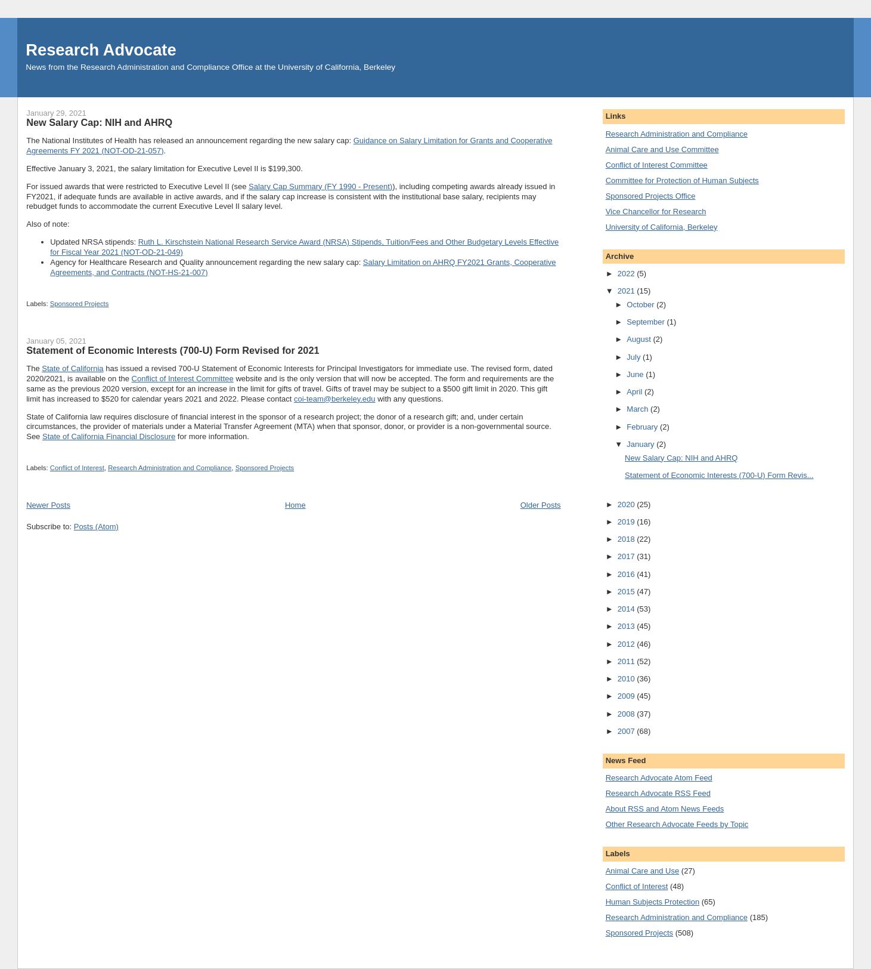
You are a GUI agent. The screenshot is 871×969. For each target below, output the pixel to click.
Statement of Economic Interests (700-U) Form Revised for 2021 (172, 350)
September (647, 321)
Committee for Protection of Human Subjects (682, 180)
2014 (627, 608)
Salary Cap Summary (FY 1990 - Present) (320, 186)
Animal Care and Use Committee (662, 149)
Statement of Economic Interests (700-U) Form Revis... (719, 475)
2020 (627, 504)
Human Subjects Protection (653, 901)
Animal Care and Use (643, 870)
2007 (627, 731)
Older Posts (540, 505)
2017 (627, 556)
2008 (627, 713)
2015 (627, 591)
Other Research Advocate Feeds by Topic (677, 824)
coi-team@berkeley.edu (335, 398)
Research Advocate (101, 50)
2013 (627, 626)
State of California (72, 368)
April (635, 391)
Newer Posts (48, 505)
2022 (627, 273)
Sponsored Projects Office (651, 196)
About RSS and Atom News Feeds (665, 808)
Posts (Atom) (96, 526)
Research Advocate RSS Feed (658, 793)
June (636, 374)
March (638, 409)
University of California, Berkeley (662, 227)
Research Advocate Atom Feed (659, 777)
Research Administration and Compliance (169, 467)
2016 (627, 574)
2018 (627, 539)
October (641, 304)
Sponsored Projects (79, 303)
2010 (627, 678)
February (643, 426)
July (635, 357)
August (640, 339)
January (641, 444)
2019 (627, 521)
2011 (627, 661)
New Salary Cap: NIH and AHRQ (99, 122)
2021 (627, 290)
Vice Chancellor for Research (656, 211)
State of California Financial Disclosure (108, 436)
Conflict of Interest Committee (183, 378)
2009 (627, 696)
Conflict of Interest (77, 467)
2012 (627, 644)
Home (295, 505)
